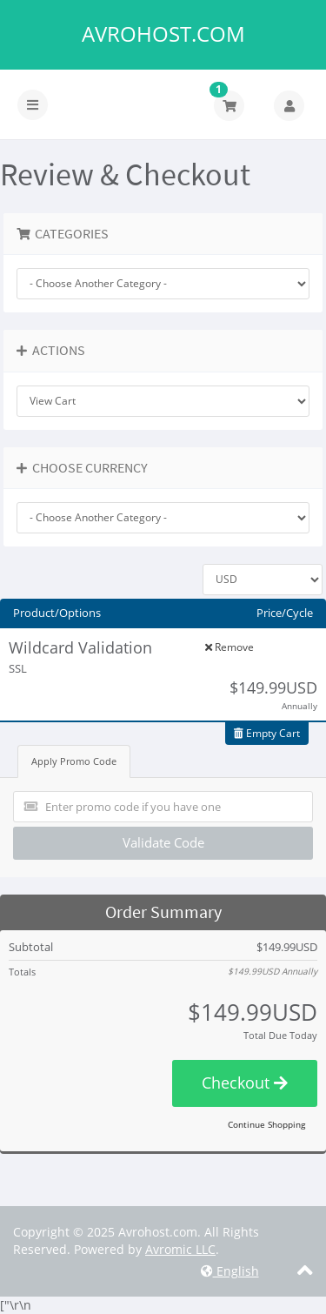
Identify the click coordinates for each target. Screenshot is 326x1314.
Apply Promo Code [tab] (73, 761)
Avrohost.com (163, 34)
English (230, 1271)
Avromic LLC (180, 1249)
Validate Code (163, 842)
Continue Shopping (266, 1124)
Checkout (245, 1082)
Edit (176, 647)
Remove (229, 647)
